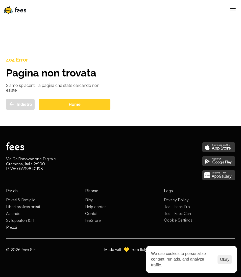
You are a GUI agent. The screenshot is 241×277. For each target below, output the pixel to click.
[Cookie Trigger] (178, 220)
